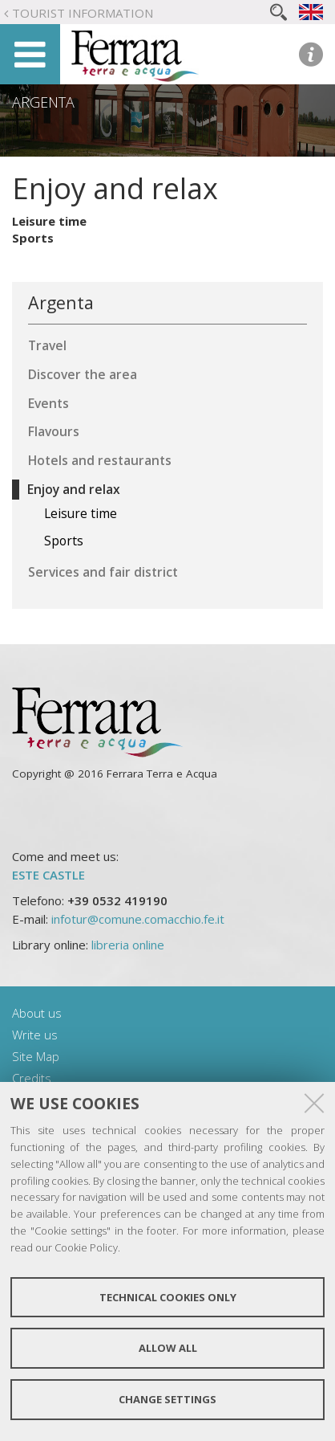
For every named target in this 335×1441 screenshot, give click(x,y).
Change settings (167, 1399)
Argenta (43, 102)
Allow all (168, 1348)
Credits (31, 1078)
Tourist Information (82, 13)
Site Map (35, 1056)
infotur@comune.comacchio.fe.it (137, 919)
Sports (33, 238)
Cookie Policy (86, 1247)
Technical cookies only (167, 1297)
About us (37, 1013)
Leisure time (49, 221)
